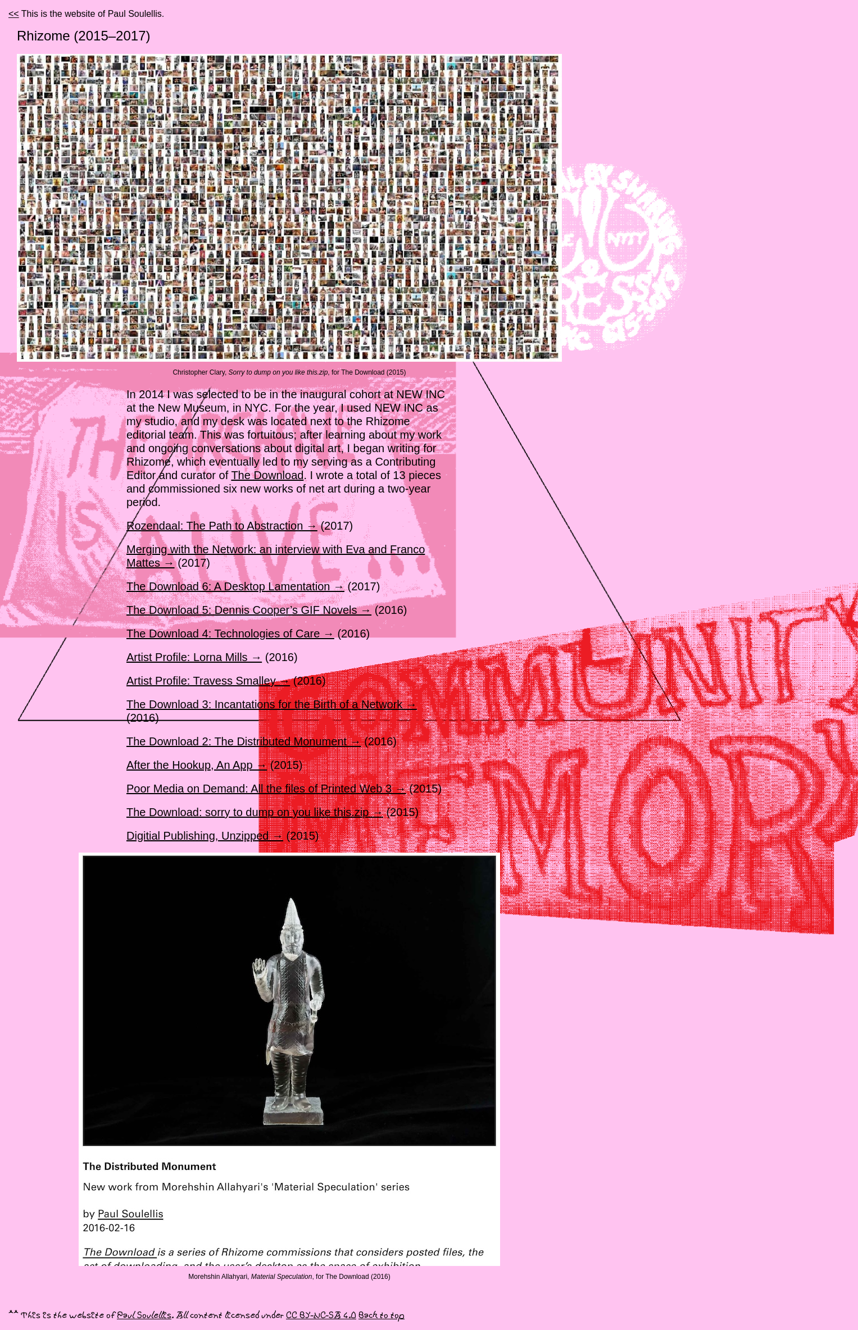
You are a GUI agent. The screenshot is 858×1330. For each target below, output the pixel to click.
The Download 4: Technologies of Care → (230, 633)
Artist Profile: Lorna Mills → (194, 657)
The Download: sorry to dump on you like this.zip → (254, 812)
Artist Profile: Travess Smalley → (208, 681)
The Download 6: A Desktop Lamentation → (235, 586)
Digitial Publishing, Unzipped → (204, 836)
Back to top (381, 1315)
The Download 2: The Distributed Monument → (243, 741)
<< (13, 14)
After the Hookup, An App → (196, 765)
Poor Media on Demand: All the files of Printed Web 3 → (266, 788)
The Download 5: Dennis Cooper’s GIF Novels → (248, 610)
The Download (267, 475)
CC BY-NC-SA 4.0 (321, 1315)
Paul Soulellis (144, 1315)
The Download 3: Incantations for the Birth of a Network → (271, 704)
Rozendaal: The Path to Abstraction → (221, 526)
